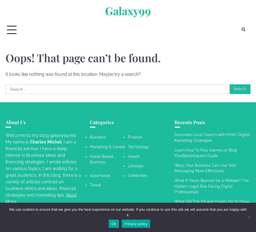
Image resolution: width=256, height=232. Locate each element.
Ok (113, 224)
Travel (95, 185)
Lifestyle (135, 166)
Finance (135, 137)
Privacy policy (135, 224)
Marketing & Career (107, 147)
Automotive (100, 175)
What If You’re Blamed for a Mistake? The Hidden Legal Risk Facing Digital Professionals (211, 186)
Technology (138, 147)
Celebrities (137, 175)
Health (134, 156)
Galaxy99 (128, 10)
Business (98, 137)
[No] (249, 217)
